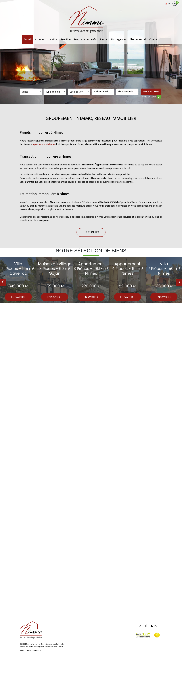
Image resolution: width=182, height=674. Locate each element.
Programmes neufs (85, 39)
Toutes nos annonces (34, 650)
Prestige (66, 39)
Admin (22, 650)
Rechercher (151, 91)
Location (52, 39)
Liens (59, 646)
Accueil (28, 39)
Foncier (104, 39)
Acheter (39, 39)
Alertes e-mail (138, 39)
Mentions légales (36, 646)
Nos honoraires (50, 646)
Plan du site (24, 646)
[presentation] (3, 282)
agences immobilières (44, 144)
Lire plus (90, 232)
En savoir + (18, 296)
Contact (154, 39)
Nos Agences (118, 39)
